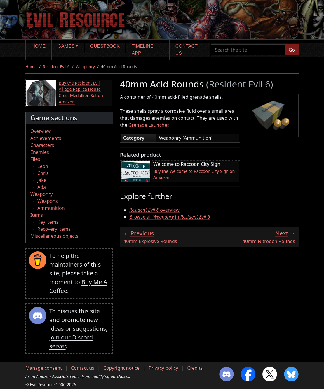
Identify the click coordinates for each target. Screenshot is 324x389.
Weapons (47, 201)
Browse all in (169, 217)
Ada (41, 187)
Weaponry (85, 66)
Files (35, 159)
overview (154, 210)
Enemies (39, 152)
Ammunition (51, 208)
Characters (42, 145)
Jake (41, 180)
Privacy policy (163, 368)
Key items (47, 222)
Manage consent (43, 368)
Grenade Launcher (148, 125)
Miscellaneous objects (54, 236)
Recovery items (54, 229)
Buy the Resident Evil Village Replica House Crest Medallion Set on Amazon (81, 92)
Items (36, 215)
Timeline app (143, 50)
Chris (42, 173)
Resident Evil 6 (56, 66)
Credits (195, 368)
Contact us (186, 50)
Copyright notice (121, 368)
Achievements (45, 138)
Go (292, 50)
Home (39, 46)
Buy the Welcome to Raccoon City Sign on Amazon (194, 174)
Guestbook (105, 46)
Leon (42, 166)
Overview (40, 131)
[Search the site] (248, 49)
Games (66, 46)
